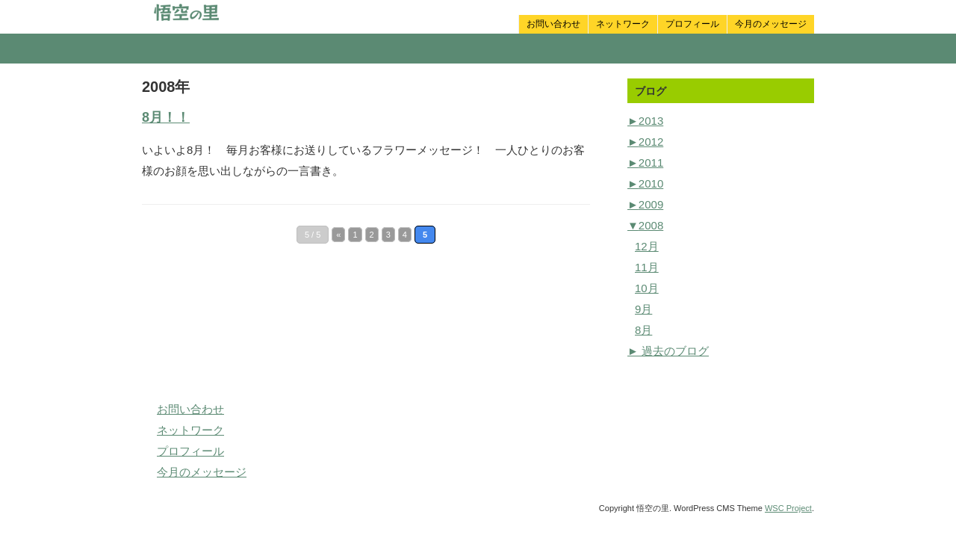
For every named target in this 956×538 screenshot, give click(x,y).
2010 (645, 183)
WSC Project (788, 508)
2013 (645, 120)
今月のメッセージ (771, 24)
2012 (645, 141)
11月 (647, 267)
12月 (647, 246)
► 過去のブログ (668, 350)
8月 (643, 330)
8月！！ (166, 117)
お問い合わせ (553, 24)
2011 (645, 162)
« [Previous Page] (338, 234)
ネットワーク (623, 24)
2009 (645, 204)
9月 (643, 309)
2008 (645, 225)
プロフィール (692, 24)
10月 (647, 288)
